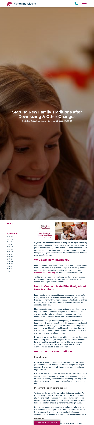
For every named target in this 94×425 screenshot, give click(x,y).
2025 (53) (10, 239)
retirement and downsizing (44, 273)
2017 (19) (10, 259)
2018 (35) (10, 256)
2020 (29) (10, 251)
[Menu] (84, 3)
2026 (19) (10, 237)
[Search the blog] (18, 228)
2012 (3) (9, 271)
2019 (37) (10, 254)
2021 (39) (10, 249)
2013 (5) (9, 269)
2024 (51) (10, 242)
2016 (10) (10, 261)
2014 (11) (10, 266)
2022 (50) (10, 247)
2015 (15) (10, 264)
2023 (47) (10, 244)
